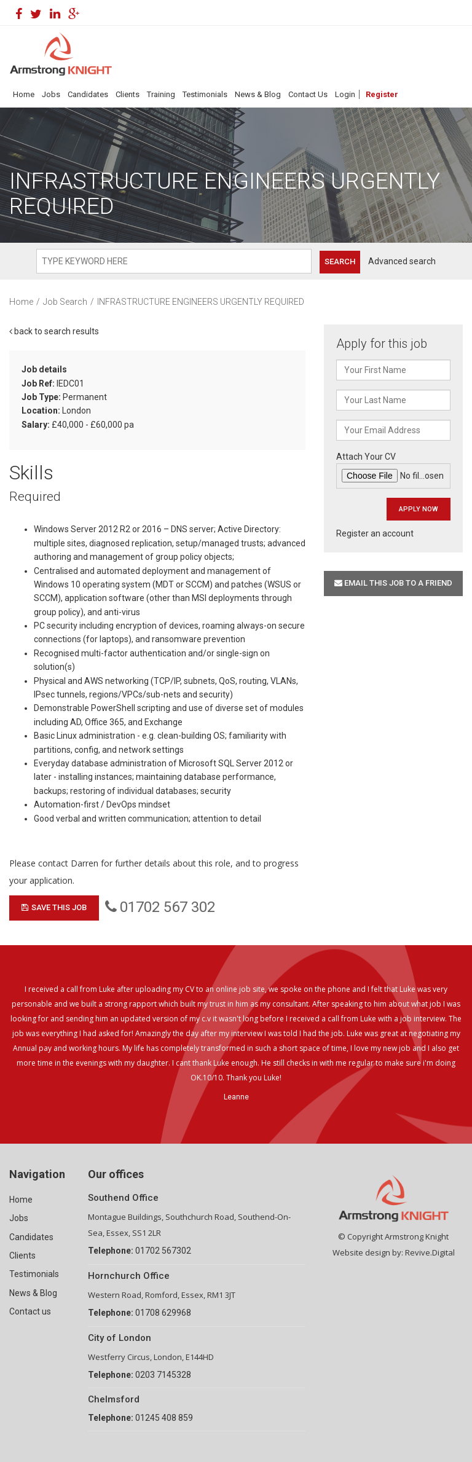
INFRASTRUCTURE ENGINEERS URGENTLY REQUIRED (200, 302)
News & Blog (258, 94)
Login (345, 94)
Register (382, 94)
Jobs (51, 94)
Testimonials (205, 94)
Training (161, 94)
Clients (128, 94)
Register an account (375, 533)
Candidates (88, 94)
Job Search (65, 302)
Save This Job (54, 907)
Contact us (30, 1311)
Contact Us (308, 94)
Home (23, 94)
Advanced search (402, 261)
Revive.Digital (430, 1252)
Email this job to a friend (393, 583)
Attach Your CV (393, 470)
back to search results (54, 331)
